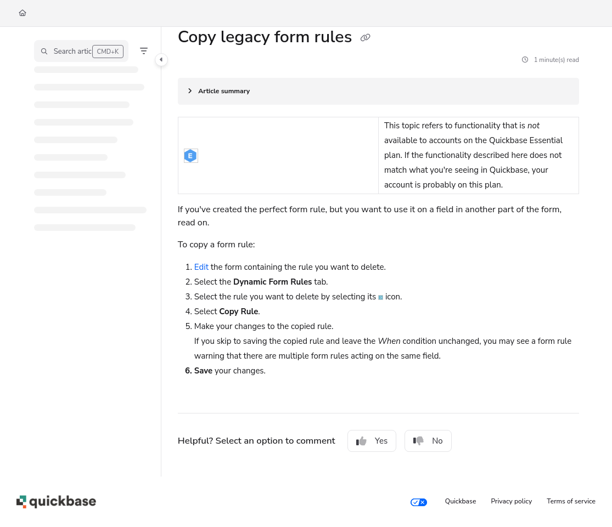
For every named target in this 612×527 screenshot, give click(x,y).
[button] (81, 51)
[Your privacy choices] (418, 502)
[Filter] (143, 51)
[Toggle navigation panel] (161, 59)
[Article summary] (378, 91)
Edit (201, 267)
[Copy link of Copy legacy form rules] (365, 38)
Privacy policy (511, 501)
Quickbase (460, 501)
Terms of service (571, 501)
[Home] (22, 13)
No (428, 440)
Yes (372, 440)
